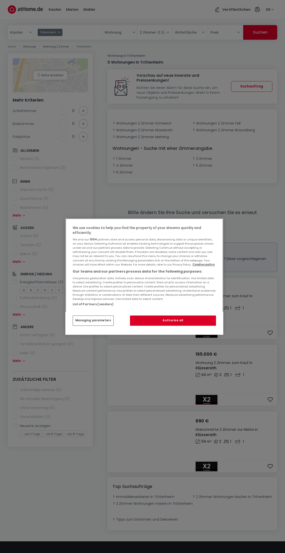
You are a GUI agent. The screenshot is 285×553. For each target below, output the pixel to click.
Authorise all (173, 320)
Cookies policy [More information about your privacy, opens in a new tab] (203, 265)
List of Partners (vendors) (93, 304)
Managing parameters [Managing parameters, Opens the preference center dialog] (93, 320)
